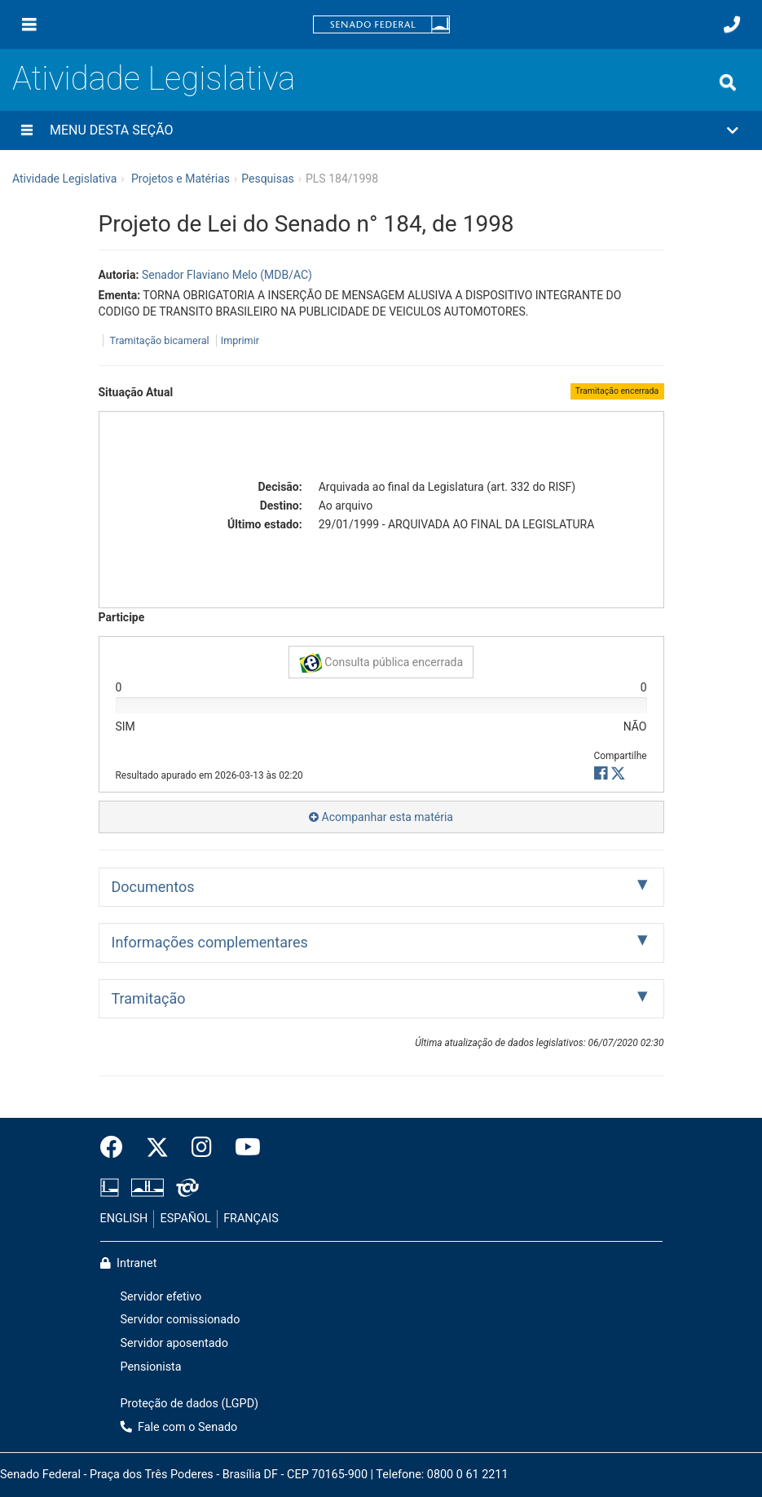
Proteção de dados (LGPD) (190, 1404)
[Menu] (29, 24)
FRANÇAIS (251, 1218)
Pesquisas (267, 178)
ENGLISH (124, 1218)
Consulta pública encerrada (381, 663)
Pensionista (151, 1367)
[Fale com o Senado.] (732, 24)
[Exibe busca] (728, 82)
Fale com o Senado (179, 1427)
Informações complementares (210, 942)
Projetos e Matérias (180, 178)
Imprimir (240, 340)
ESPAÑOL (186, 1218)
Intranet (128, 1263)
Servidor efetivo (161, 1297)
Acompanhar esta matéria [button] (381, 817)
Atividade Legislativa (153, 79)
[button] (381, 130)
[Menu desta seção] (27, 130)
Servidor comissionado (180, 1320)
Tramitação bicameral (160, 340)
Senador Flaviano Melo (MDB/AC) (227, 274)
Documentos (153, 886)
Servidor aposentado (174, 1343)
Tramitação (149, 998)
